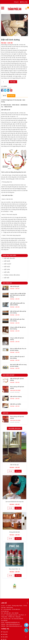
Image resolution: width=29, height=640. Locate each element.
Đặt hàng (18, 471)
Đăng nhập (23, 2)
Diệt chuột (7, 264)
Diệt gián (7, 269)
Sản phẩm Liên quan (14, 428)
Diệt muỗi (7, 261)
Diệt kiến (7, 272)
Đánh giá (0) (11, 95)
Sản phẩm (5, 637)
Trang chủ (5, 632)
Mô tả (4, 95)
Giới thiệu (5, 634)
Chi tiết (11, 471)
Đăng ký (16, 2)
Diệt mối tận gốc (9, 258)
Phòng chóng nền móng (12, 275)
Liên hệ (4, 639)
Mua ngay (13, 81)
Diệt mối (9, 88)
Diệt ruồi (7, 266)
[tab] (4, 95)
